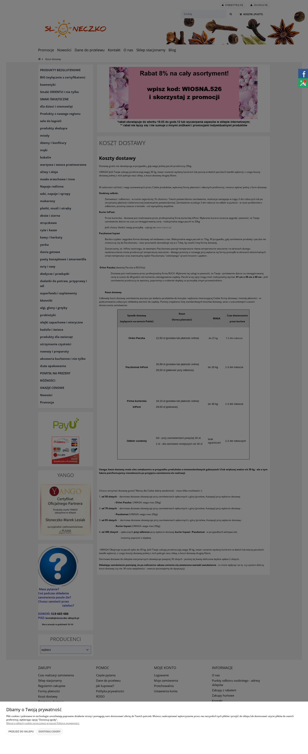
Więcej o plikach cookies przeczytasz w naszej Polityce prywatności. (43, 723)
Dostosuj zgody (50, 731)
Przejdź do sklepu (21, 731)
